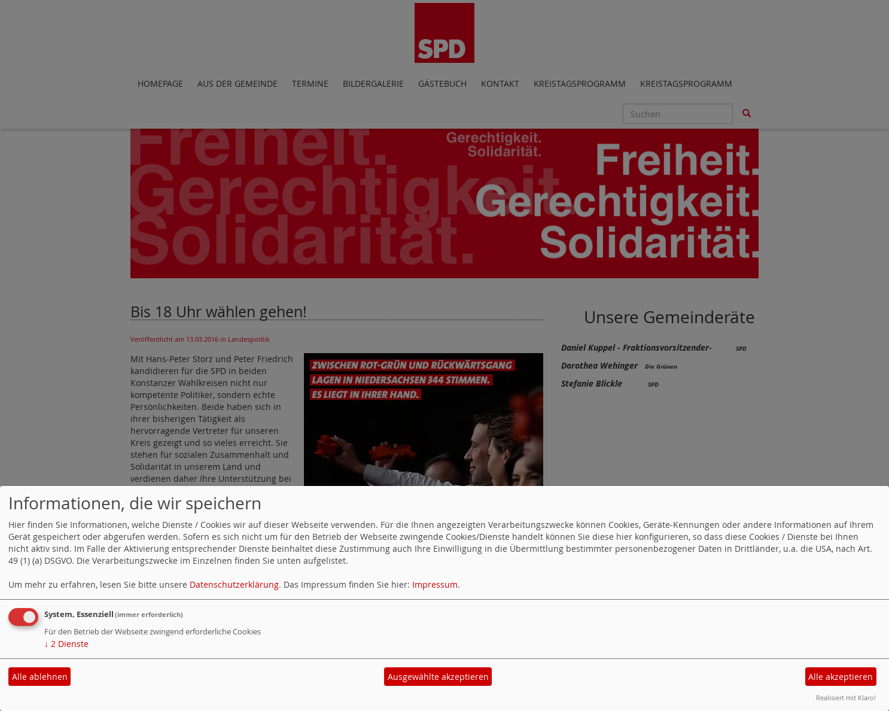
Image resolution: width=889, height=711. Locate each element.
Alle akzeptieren (840, 676)
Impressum (435, 584)
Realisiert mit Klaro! (846, 697)
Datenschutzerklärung (234, 584)
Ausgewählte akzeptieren (438, 676)
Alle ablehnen (40, 676)
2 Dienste (66, 643)
